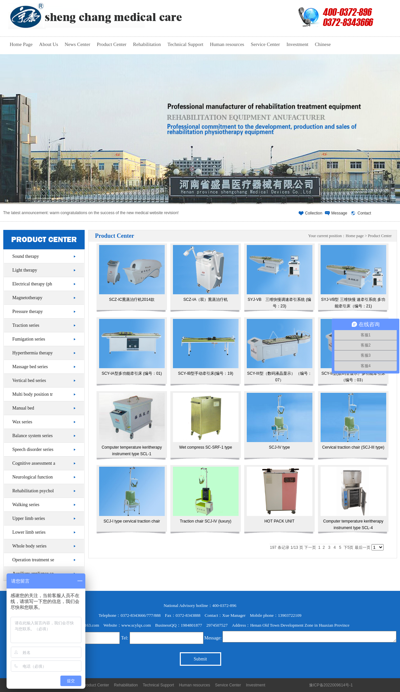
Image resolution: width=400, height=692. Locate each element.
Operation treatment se (33, 559)
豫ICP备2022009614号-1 (331, 685)
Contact (364, 213)
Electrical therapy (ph (32, 283)
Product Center (111, 44)
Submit (200, 659)
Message (339, 213)
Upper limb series (28, 518)
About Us (48, 44)
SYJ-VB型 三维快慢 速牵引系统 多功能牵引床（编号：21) (353, 276)
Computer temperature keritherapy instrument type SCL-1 (132, 424)
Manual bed (23, 408)
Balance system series (32, 435)
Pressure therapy (27, 311)
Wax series (22, 421)
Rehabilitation (147, 44)
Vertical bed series (29, 380)
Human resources (227, 44)
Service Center (265, 44)
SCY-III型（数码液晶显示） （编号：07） (279, 350)
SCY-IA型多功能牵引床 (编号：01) (132, 347)
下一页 (310, 547)
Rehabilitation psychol (33, 490)
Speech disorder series (32, 449)
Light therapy (24, 270)
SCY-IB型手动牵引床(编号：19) (206, 347)
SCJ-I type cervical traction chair (132, 495)
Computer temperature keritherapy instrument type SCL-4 (353, 498)
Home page (355, 236)
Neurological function (32, 477)
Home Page (21, 44)
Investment (297, 44)
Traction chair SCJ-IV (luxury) (206, 495)
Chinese (323, 44)
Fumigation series (28, 339)
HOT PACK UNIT (279, 495)
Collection (314, 213)
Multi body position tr (32, 394)
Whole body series (29, 546)
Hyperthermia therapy (32, 352)
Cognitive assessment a (33, 463)
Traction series (25, 325)
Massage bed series (30, 366)
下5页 (349, 547)
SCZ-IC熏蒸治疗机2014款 (132, 273)
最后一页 (362, 547)
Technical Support (185, 44)
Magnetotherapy (27, 297)
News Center (77, 44)
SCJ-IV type (279, 421)
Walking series (25, 504)
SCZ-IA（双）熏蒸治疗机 (206, 273)
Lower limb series (29, 532)
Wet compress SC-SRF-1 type (206, 421)
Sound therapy (25, 256)
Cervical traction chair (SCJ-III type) (353, 421)
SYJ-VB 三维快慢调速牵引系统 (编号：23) (279, 276)
